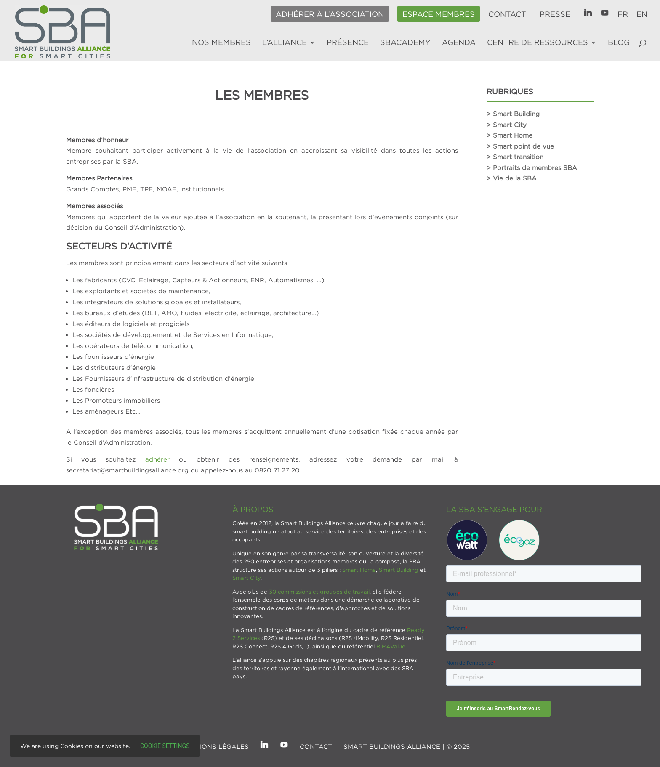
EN (641, 14)
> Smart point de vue (520, 146)
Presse (555, 14)
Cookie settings (164, 746)
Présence (348, 43)
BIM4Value (390, 646)
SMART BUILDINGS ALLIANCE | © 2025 (406, 746)
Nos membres (221, 43)
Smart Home (359, 570)
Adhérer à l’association (330, 14)
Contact (507, 14)
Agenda (459, 43)
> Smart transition (515, 156)
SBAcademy (405, 43)
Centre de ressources (537, 43)
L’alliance (284, 43)
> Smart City (507, 124)
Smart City (246, 578)
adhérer (157, 459)
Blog (619, 43)
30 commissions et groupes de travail (319, 591)
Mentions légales (215, 746)
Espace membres (438, 14)
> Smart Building (513, 113)
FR (622, 14)
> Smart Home (509, 135)
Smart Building (398, 570)
